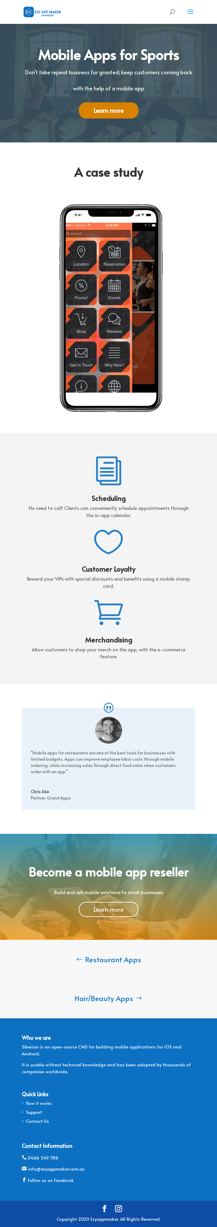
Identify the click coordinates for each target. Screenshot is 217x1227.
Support (34, 1112)
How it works (39, 1103)
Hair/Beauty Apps (104, 998)
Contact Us (37, 1121)
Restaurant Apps (113, 959)
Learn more (108, 110)
